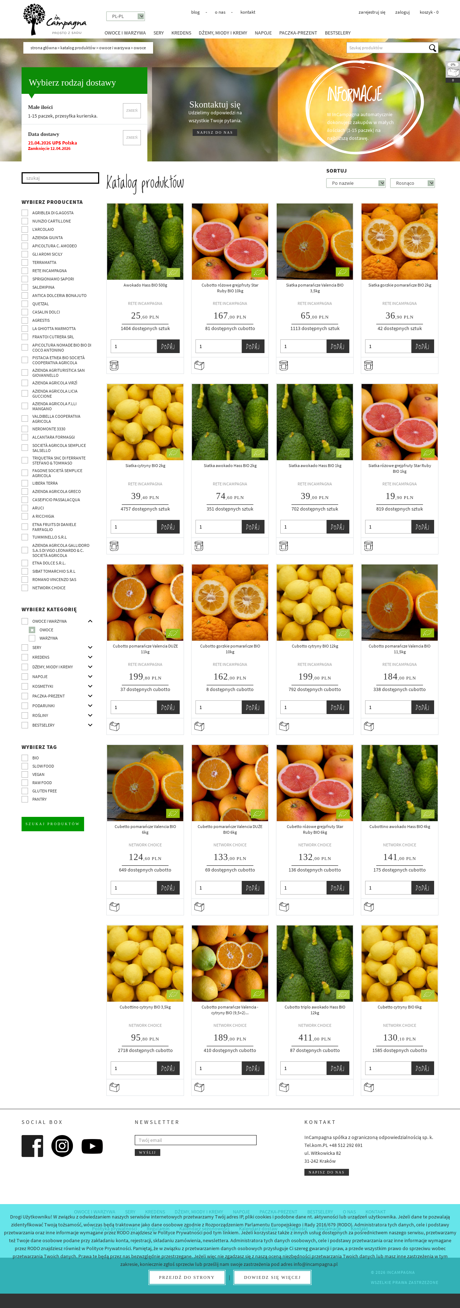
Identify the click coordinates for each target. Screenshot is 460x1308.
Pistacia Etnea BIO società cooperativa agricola (58, 360)
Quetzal (40, 303)
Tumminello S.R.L (49, 537)
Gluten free (44, 791)
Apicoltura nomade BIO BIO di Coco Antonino (61, 347)
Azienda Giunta (47, 237)
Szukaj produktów (53, 824)
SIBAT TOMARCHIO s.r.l (53, 571)
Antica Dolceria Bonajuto (59, 295)
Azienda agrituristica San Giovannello (58, 372)
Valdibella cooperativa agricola (56, 418)
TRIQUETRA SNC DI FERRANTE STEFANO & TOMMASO (59, 460)
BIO (35, 757)
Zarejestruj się (372, 12)
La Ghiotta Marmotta (54, 328)
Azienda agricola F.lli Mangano (54, 406)
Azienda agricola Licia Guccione (55, 393)
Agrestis (41, 320)
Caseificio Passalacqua (56, 499)
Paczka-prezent (298, 32)
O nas (220, 12)
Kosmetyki (42, 686)
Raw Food (42, 782)
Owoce (46, 629)
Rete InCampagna (49, 270)
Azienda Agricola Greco (56, 491)
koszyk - (429, 12)
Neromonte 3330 (48, 428)
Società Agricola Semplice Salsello (59, 448)
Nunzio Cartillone (51, 221)
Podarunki (43, 705)
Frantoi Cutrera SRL (53, 336)
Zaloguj (402, 12)
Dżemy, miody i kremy (223, 32)
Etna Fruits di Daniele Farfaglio (54, 527)
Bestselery (338, 32)
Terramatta (44, 262)
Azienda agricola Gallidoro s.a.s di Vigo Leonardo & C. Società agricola (60, 550)
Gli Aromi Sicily (47, 254)
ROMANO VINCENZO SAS (54, 579)
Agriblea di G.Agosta (53, 212)
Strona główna (44, 47)
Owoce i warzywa (125, 32)
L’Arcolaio (43, 229)
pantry (39, 799)
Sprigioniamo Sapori (53, 279)
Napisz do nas (327, 1172)
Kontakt (247, 12)
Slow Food (43, 766)
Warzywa (49, 638)
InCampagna (55, 20)
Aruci (38, 508)
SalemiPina (43, 287)
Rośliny (40, 715)
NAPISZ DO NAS (215, 132)
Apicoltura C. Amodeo (54, 245)
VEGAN (38, 774)
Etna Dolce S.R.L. (49, 563)
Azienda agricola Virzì (54, 382)
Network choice (48, 587)
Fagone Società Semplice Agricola (57, 473)
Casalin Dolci (46, 312)
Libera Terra (45, 483)
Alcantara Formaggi (53, 437)
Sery (158, 32)
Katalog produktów (78, 47)
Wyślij (147, 1152)
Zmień (132, 111)
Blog (195, 12)
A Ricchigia (43, 516)
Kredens (181, 32)
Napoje (263, 32)
